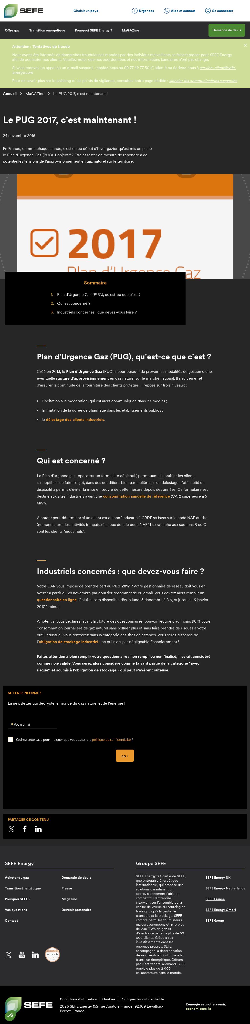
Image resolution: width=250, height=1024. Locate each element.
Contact (11, 920)
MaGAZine (130, 30)
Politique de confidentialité (142, 999)
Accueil (10, 93)
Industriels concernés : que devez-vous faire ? (97, 312)
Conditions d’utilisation (78, 999)
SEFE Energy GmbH (221, 910)
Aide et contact (179, 11)
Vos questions (16, 910)
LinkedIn (38, 829)
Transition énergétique (47, 30)
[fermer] (245, 45)
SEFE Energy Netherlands (225, 888)
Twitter (11, 829)
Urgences (143, 11)
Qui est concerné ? (73, 303)
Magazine (69, 899)
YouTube (22, 954)
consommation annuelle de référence (136, 496)
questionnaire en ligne (57, 599)
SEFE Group (215, 920)
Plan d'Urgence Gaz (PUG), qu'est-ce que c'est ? (99, 294)
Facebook (25, 829)
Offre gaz (12, 30)
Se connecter (219, 11)
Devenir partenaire (76, 910)
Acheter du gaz (17, 877)
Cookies (108, 999)
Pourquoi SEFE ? (17, 899)
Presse (67, 888)
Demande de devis (226, 30)
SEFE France (215, 899)
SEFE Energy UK (218, 877)
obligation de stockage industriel (68, 641)
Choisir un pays (85, 11)
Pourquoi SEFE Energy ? (93, 30)
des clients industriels (75, 419)
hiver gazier (107, 148)
